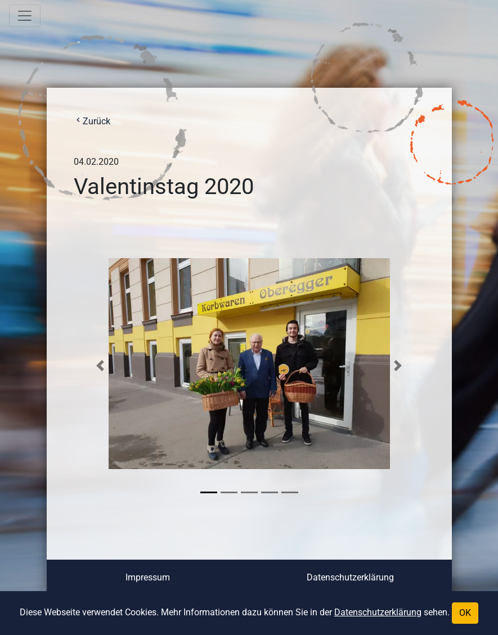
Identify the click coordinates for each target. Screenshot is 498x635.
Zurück (92, 121)
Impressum (147, 577)
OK (465, 612)
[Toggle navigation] (25, 15)
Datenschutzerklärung (350, 577)
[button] (100, 365)
